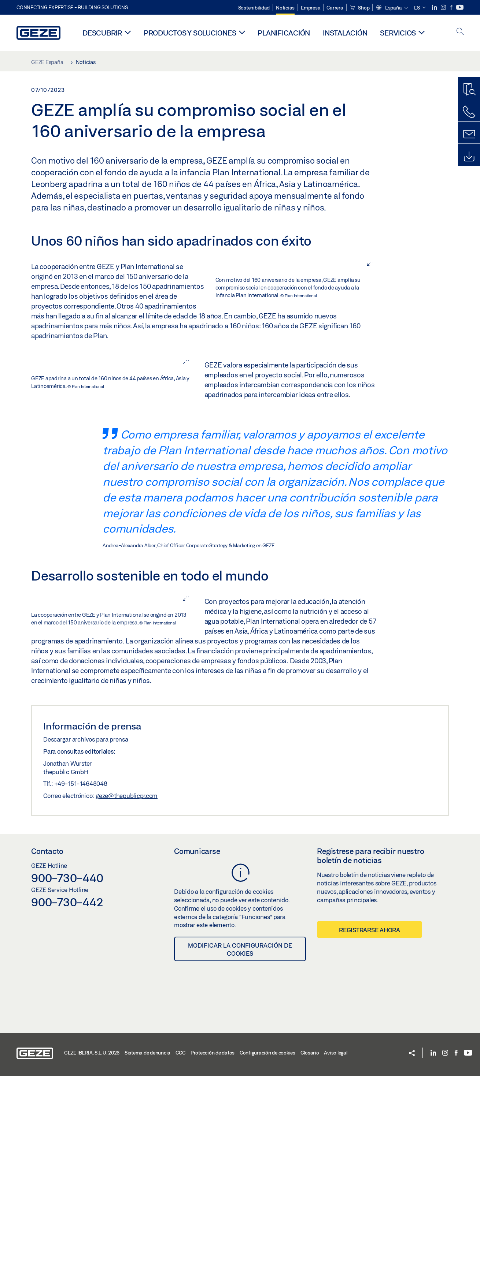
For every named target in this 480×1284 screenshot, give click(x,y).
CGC (180, 1261)
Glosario (309, 1261)
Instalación (345, 33)
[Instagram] (444, 7)
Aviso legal (335, 1261)
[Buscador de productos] (469, 89)
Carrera (334, 8)
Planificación (284, 33)
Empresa (310, 8)
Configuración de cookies (267, 1261)
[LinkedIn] (435, 7)
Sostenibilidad (254, 8)
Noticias (285, 8)
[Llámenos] (469, 112)
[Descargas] (469, 156)
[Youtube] (460, 7)
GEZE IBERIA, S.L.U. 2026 (91, 1261)
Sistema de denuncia (147, 1261)
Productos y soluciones (190, 33)
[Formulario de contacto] (469, 134)
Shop (360, 8)
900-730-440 (67, 1086)
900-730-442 (67, 1110)
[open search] (460, 32)
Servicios (398, 33)
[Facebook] (452, 7)
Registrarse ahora (369, 1138)
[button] (392, 8)
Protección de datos (213, 1261)
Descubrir (102, 33)
